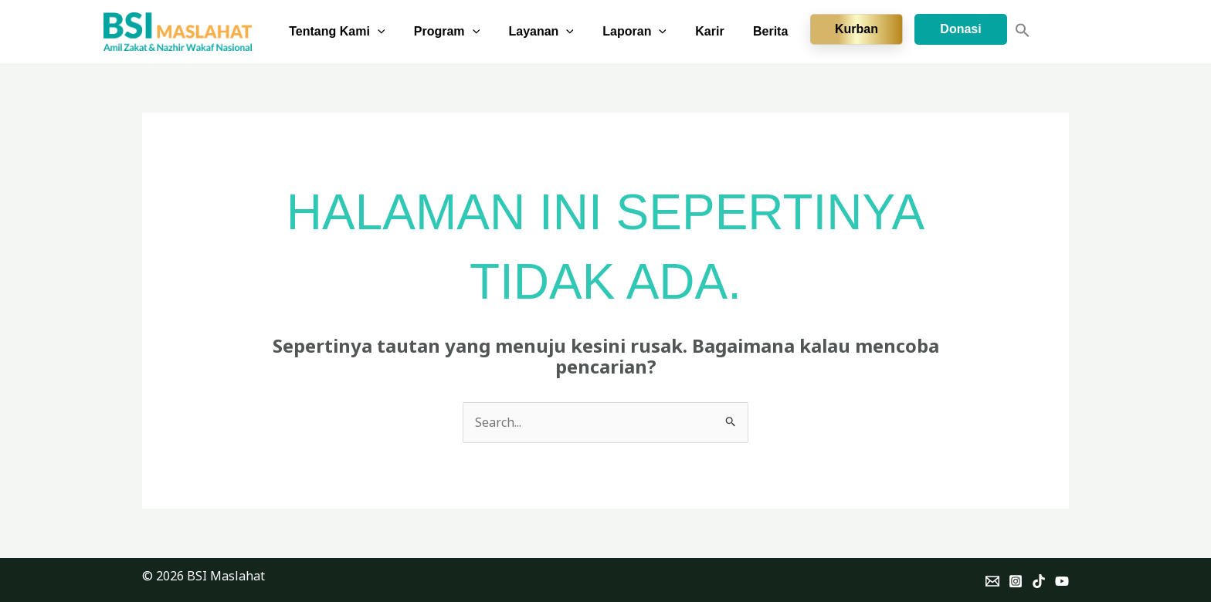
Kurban (856, 29)
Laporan (645, 32)
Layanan (556, 32)
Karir (715, 31)
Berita (772, 31)
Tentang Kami (359, 32)
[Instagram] (1016, 581)
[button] (400, 32)
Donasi (960, 29)
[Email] (992, 581)
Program (465, 32)
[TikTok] (1039, 581)
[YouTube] (1062, 581)
